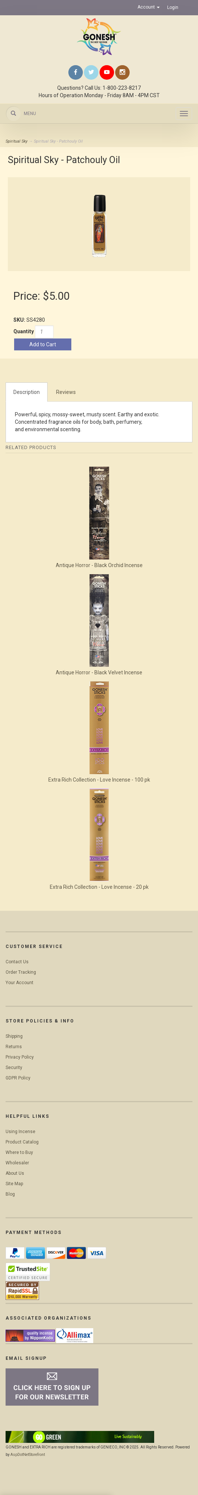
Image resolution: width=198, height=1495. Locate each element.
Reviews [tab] (66, 392)
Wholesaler (17, 1162)
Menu (30, 113)
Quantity (23, 331)
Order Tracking (21, 972)
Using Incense (20, 1131)
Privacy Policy (20, 1057)
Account (148, 7)
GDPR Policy (18, 1078)
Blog (10, 1194)
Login (172, 7)
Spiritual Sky (16, 141)
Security (14, 1067)
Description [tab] (26, 392)
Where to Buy (19, 1152)
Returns (14, 1046)
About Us (15, 1173)
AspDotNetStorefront (27, 1455)
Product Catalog (22, 1142)
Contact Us (17, 961)
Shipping (14, 1036)
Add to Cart (42, 344)
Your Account (19, 982)
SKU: (19, 320)
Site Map (14, 1183)
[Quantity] (44, 331)
